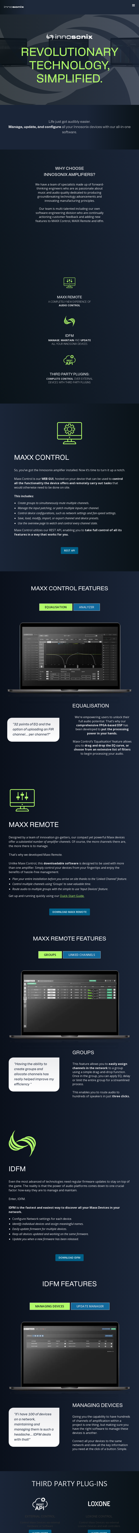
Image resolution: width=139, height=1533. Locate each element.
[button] (133, 5)
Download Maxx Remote (69, 912)
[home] (14, 5)
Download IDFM (69, 1257)
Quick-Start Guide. (72, 896)
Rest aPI (69, 550)
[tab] (55, 607)
